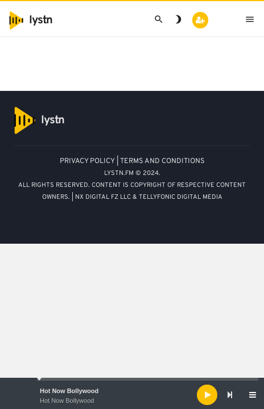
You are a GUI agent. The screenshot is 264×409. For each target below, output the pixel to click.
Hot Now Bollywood (69, 390)
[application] (132, 394)
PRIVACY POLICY (87, 161)
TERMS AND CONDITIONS (162, 161)
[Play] (207, 395)
